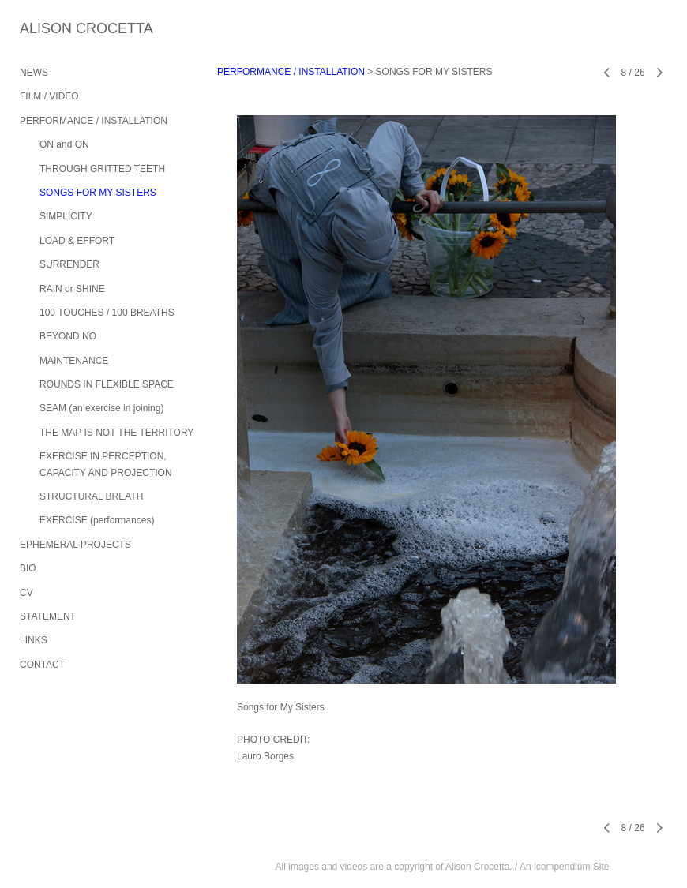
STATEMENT (48, 616)
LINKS (33, 640)
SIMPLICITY (65, 216)
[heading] (59, 29)
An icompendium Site (564, 866)
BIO (28, 568)
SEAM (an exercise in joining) (101, 408)
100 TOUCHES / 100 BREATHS (107, 312)
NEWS (34, 72)
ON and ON (64, 144)
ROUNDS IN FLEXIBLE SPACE (106, 384)
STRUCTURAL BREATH (91, 496)
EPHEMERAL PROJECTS (75, 544)
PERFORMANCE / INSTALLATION (93, 120)
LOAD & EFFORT (76, 240)
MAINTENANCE (73, 360)
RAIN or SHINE (72, 288)
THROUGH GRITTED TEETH (102, 168)
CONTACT (42, 664)
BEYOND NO (67, 336)
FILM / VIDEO (49, 96)
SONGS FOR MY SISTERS (97, 192)
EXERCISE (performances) (96, 520)
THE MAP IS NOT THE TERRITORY (116, 432)
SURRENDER (69, 264)
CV (26, 592)
